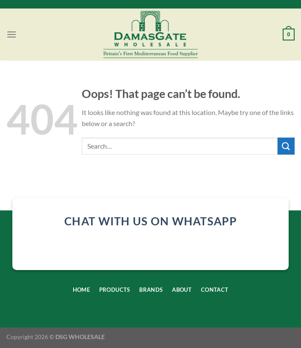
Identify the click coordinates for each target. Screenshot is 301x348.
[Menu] (11, 34)
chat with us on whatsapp (150, 221)
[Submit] (286, 146)
